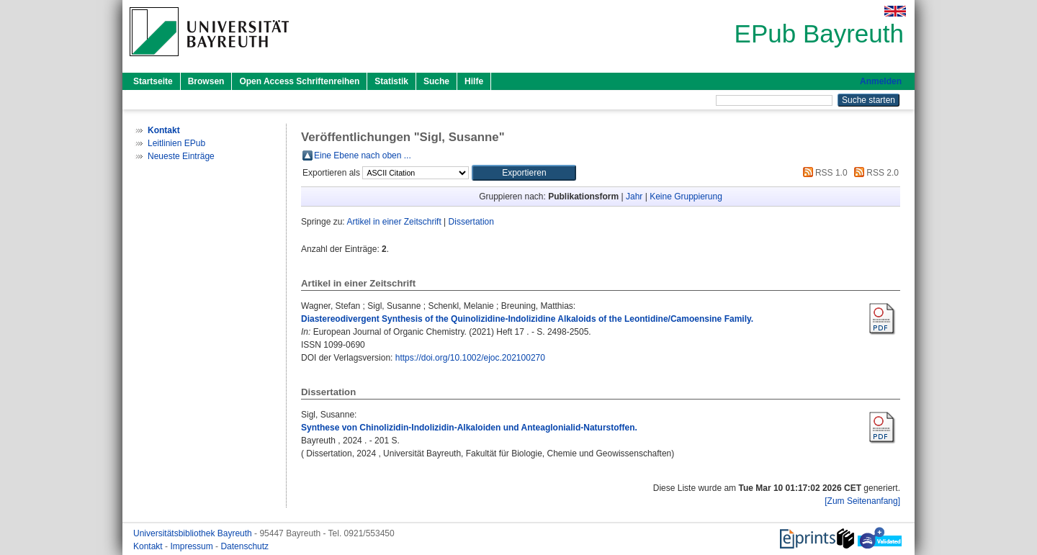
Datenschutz (244, 546)
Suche (436, 81)
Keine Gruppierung (686, 196)
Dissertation (471, 222)
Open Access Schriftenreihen (299, 81)
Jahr (634, 196)
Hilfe (473, 81)
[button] (524, 173)
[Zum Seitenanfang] (862, 501)
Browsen (206, 81)
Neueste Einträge (181, 156)
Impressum (192, 546)
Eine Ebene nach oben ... (362, 155)
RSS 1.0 (823, 173)
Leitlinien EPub (176, 143)
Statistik (391, 81)
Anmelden (881, 81)
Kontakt (149, 546)
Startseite (153, 81)
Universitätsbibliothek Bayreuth (193, 533)
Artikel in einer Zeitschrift (393, 222)
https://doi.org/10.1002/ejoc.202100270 (470, 358)
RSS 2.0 (874, 173)
